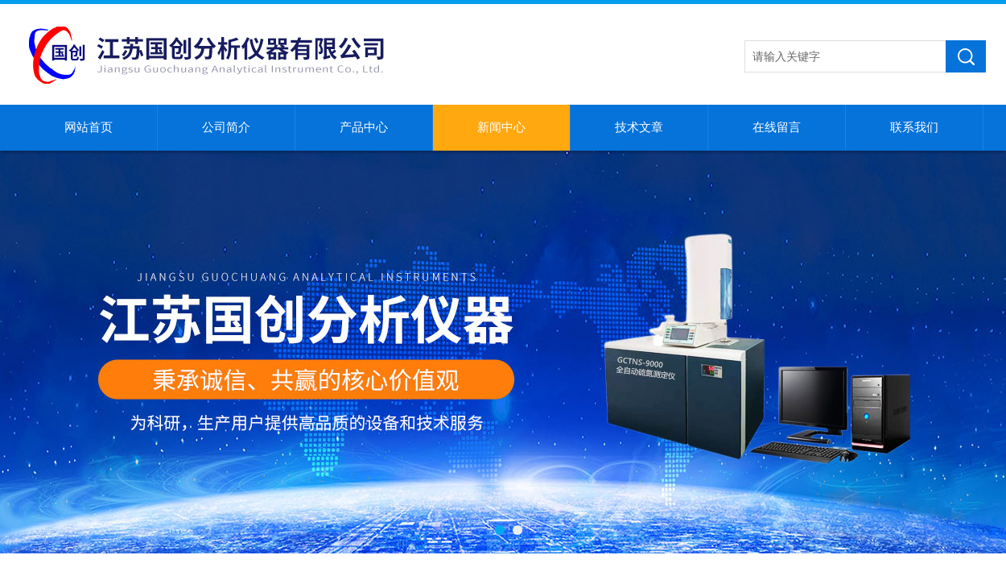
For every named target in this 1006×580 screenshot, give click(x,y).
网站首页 (88, 127)
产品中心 (364, 127)
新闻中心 (501, 127)
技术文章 (639, 127)
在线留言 (776, 127)
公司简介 (226, 127)
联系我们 (914, 127)
